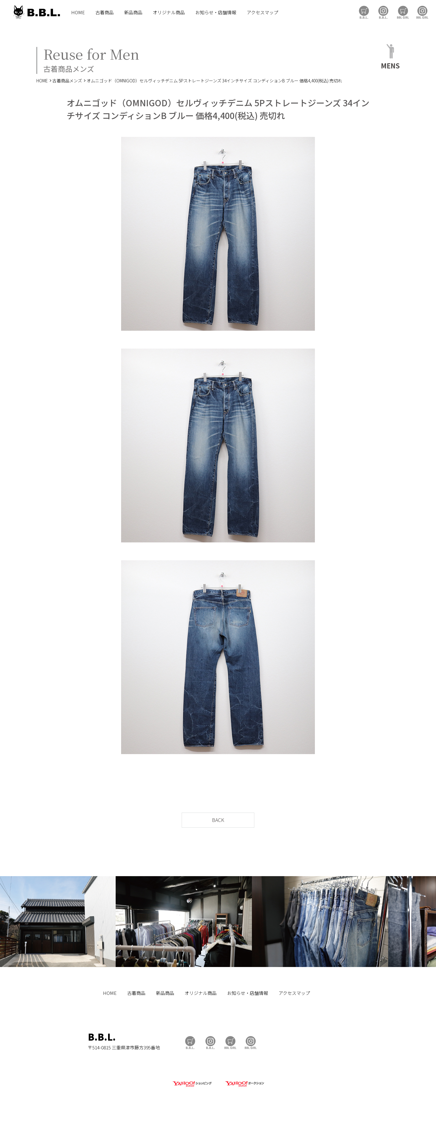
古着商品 (104, 12)
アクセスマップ (262, 12)
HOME (78, 12)
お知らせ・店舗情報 (215, 12)
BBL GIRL (422, 12)
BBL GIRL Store (403, 12)
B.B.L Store (364, 12)
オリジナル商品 (169, 12)
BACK (218, 819)
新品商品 (133, 12)
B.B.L (36, 12)
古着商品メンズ (67, 81)
